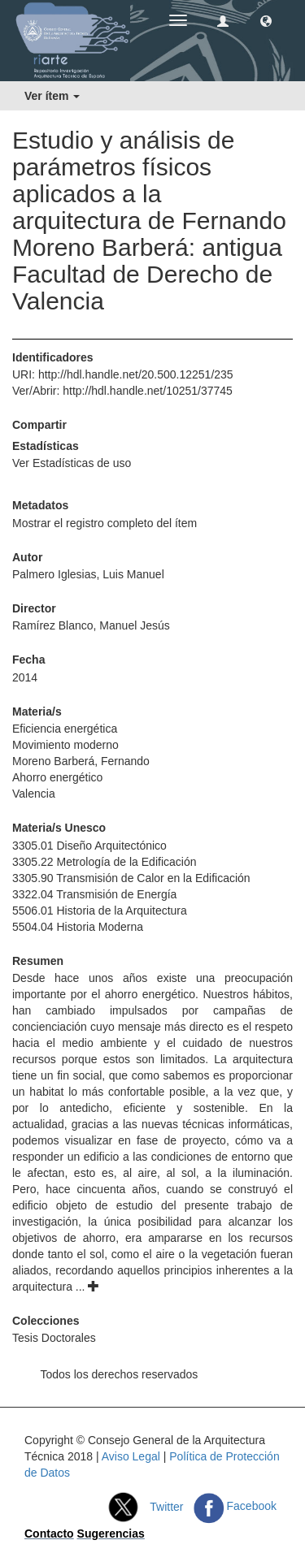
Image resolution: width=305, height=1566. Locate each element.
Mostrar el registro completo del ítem (104, 523)
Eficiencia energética (64, 728)
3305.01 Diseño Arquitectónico (89, 845)
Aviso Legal (131, 1456)
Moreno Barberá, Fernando (81, 761)
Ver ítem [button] (52, 95)
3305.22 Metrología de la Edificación (104, 861)
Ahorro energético (57, 777)
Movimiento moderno (65, 744)
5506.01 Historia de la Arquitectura (99, 910)
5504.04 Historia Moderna (77, 926)
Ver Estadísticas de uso (71, 462)
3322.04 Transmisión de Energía (94, 894)
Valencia (33, 793)
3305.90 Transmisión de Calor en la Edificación (131, 878)
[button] (266, 20)
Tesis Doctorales (54, 1337)
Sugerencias (111, 1533)
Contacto (49, 1533)
